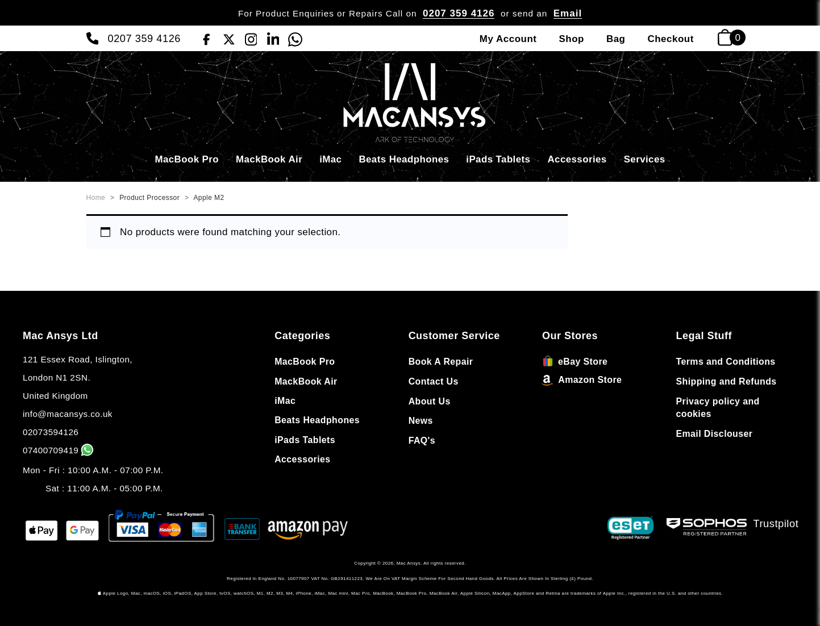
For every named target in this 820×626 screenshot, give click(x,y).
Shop (571, 39)
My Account (508, 39)
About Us (430, 401)
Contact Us (434, 381)
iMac (330, 159)
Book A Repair (441, 361)
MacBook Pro (187, 159)
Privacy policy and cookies (718, 408)
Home (96, 198)
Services (644, 159)
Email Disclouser (714, 434)
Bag (616, 39)
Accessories (576, 159)
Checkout (670, 39)
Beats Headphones (404, 159)
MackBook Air (269, 159)
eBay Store (574, 361)
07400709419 (59, 450)
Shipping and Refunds (726, 381)
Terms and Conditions (726, 361)
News (421, 420)
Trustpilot (776, 523)
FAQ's (422, 440)
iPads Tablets (498, 159)
